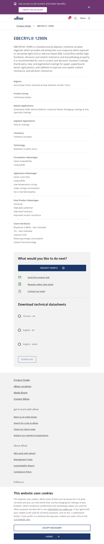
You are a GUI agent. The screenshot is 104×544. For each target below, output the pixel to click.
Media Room (20, 392)
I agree (52, 536)
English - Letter (30, 344)
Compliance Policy (23, 471)
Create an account (32, 9)
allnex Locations (22, 386)
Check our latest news (24, 429)
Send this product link (38, 277)
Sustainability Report (24, 465)
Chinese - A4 (29, 316)
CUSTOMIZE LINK (22, 519)
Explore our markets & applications (31, 435)
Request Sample (52, 267)
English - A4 (28, 330)
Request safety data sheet (40, 284)
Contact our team (36, 291)
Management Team (23, 459)
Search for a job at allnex (26, 423)
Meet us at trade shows (25, 417)
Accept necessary (52, 527)
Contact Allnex (21, 399)
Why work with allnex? (25, 453)
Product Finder (24, 26)
